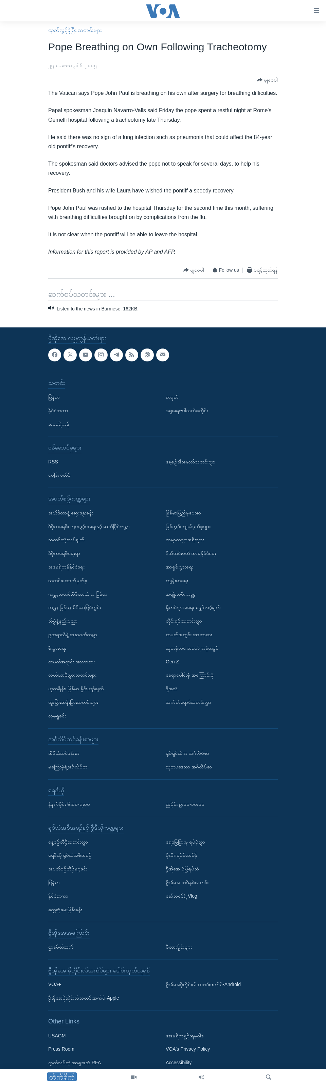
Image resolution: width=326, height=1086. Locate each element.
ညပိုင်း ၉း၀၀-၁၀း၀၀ (185, 804)
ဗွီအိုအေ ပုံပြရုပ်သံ (182, 868)
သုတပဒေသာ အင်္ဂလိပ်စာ (189, 766)
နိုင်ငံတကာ (58, 410)
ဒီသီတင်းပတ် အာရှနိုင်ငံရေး (191, 553)
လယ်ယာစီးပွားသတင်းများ (72, 675)
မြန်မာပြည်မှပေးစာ (183, 512)
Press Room (61, 1049)
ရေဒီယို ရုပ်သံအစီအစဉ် (70, 855)
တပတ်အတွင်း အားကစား (71, 661)
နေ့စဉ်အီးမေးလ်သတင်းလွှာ (190, 461)
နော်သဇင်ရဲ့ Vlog (181, 896)
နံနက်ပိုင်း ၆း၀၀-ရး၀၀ (69, 804)
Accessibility (179, 1062)
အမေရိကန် (58, 424)
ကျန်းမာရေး (177, 580)
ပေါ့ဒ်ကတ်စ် (59, 475)
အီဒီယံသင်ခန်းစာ (63, 753)
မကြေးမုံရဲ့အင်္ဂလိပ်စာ (68, 766)
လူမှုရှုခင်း (57, 715)
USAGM (57, 1035)
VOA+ (54, 984)
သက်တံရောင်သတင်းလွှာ (188, 702)
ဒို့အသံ (172, 688)
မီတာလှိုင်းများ (179, 947)
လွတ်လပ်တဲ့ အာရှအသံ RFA (74, 1062)
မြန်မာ (54, 397)
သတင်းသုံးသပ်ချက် (66, 539)
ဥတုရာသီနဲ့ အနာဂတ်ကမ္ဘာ (72, 634)
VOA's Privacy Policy (188, 1049)
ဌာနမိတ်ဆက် (61, 947)
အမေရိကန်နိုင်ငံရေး (66, 567)
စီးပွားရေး (57, 647)
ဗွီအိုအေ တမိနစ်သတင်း (187, 882)
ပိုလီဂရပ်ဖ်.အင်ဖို (181, 855)
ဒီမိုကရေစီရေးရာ (64, 553)
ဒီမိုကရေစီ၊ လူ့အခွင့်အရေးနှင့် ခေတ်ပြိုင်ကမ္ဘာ (89, 526)
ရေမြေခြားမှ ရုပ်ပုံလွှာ (185, 841)
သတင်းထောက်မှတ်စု (67, 580)
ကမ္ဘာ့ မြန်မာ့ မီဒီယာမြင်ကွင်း (74, 607)
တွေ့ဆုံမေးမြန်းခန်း (65, 909)
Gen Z (172, 661)
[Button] (267, 80)
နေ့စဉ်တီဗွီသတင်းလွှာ (68, 841)
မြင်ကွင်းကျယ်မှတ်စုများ (188, 526)
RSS (53, 461)
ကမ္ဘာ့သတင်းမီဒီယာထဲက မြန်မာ (77, 593)
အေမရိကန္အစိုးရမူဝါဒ (185, 1035)
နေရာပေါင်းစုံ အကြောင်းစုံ (190, 675)
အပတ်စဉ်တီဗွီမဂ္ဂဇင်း (67, 868)
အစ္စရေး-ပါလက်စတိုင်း (187, 410)
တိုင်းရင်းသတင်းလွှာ (184, 621)
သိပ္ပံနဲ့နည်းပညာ (62, 621)
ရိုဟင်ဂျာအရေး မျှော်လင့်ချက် (193, 607)
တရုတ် (172, 397)
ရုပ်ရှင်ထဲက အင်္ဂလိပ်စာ (187, 753)
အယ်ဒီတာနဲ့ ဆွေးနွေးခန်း (70, 512)
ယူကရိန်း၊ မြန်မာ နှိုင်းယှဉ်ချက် (76, 688)
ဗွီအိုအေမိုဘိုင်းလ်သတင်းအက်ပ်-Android (203, 984)
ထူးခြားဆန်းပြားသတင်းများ (73, 702)
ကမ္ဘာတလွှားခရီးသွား (185, 539)
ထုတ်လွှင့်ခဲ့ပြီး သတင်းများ (75, 30)
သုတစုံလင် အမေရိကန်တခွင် (192, 647)
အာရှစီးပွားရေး (179, 567)
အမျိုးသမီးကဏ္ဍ (181, 593)
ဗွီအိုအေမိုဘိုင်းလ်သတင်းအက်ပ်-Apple (83, 998)
